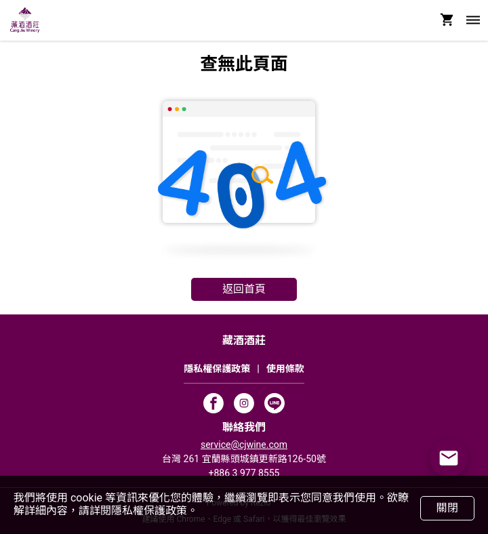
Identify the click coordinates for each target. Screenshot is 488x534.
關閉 (447, 507)
